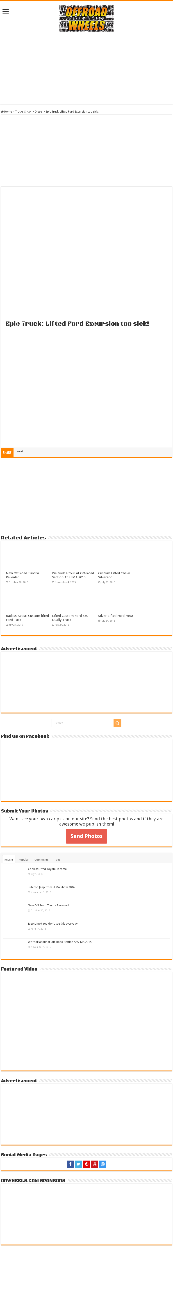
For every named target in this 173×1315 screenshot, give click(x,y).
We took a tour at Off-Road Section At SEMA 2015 (73, 575)
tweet (19, 451)
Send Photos (86, 836)
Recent (9, 859)
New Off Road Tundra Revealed (48, 905)
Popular (24, 859)
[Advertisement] (86, 68)
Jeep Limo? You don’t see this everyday (52, 923)
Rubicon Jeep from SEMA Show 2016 (51, 887)
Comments (41, 859)
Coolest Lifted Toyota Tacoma (47, 869)
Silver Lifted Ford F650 (115, 616)
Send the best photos (111, 819)
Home (6, 111)
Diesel (39, 111)
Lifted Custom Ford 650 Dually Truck (70, 618)
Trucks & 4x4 (23, 111)
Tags (57, 859)
